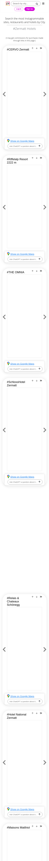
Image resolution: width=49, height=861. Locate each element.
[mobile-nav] (43, 3)
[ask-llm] (39, 146)
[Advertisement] (24, 518)
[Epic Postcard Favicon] (8, 4)
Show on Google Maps (22, 141)
